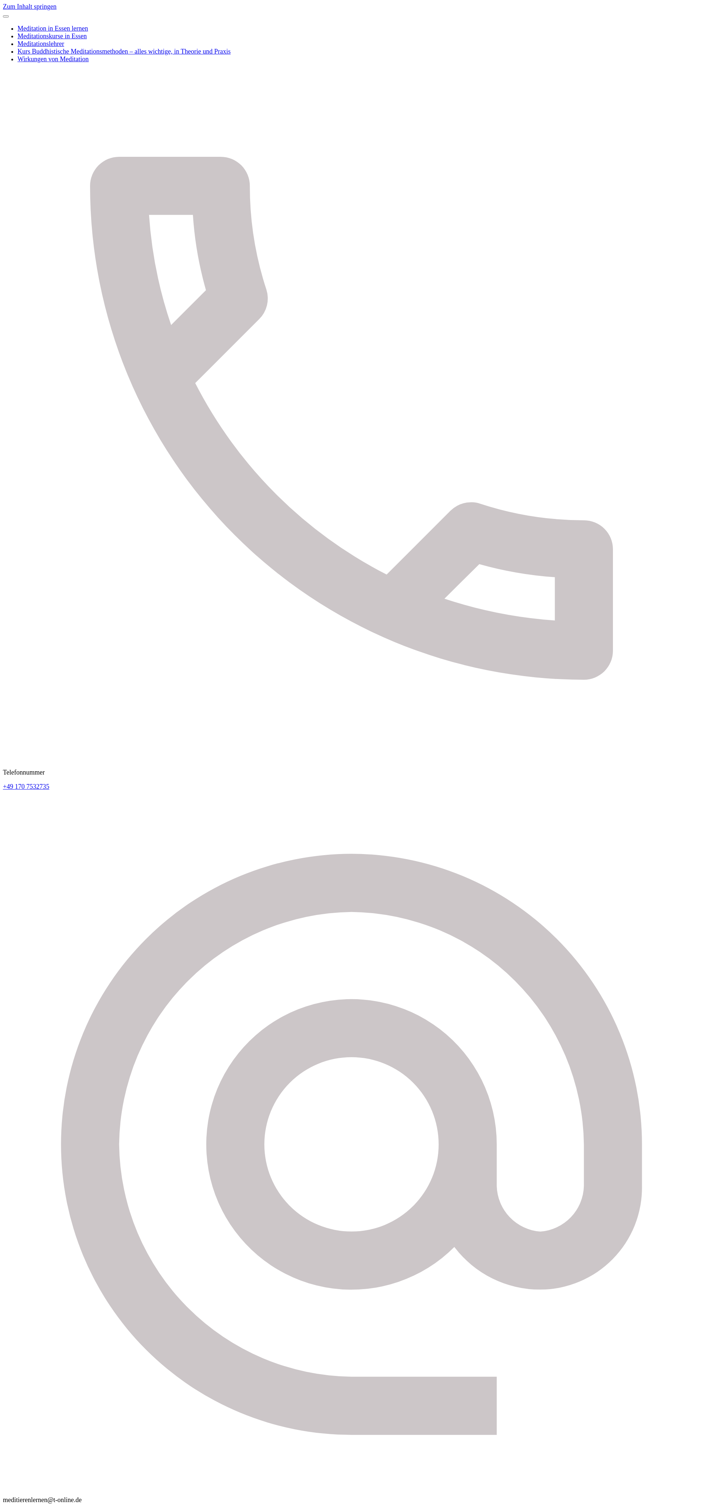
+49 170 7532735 (26, 786)
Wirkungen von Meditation (53, 59)
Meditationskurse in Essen (52, 36)
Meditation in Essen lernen (53, 28)
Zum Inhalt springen (30, 6)
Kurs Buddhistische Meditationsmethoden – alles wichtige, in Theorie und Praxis (124, 51)
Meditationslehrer (41, 43)
